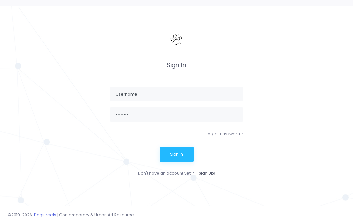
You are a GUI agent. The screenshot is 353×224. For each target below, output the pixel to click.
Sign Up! (207, 173)
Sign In (176, 154)
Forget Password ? (224, 134)
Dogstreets (45, 215)
